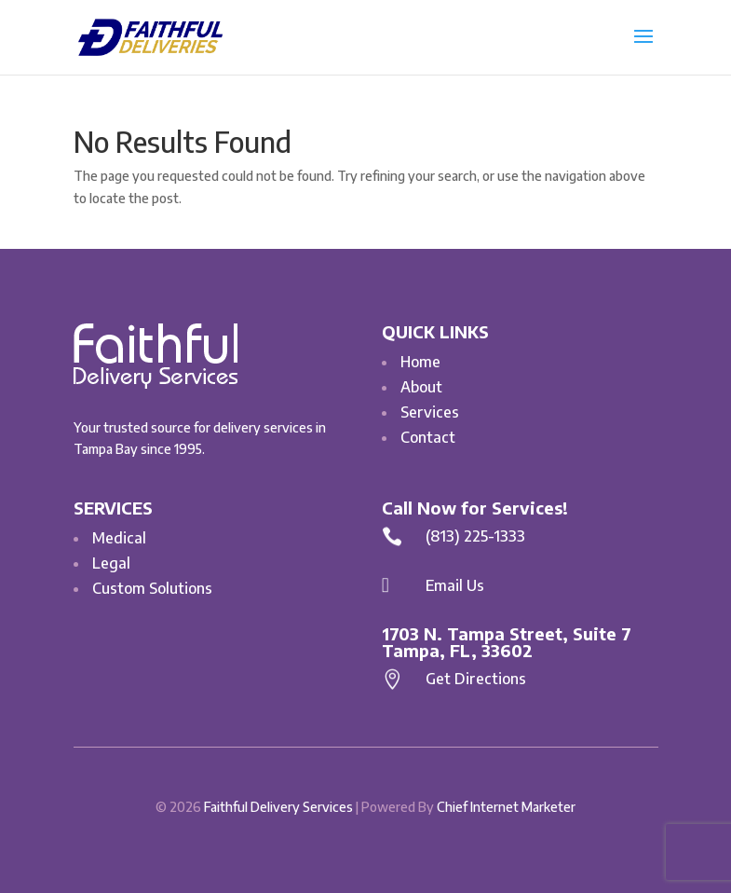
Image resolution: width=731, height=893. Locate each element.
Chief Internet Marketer (506, 807)
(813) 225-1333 (475, 536)
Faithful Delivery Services (278, 807)
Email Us (455, 585)
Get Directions (476, 678)
